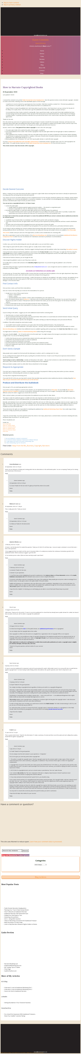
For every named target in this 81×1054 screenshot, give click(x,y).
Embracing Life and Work (11, 917)
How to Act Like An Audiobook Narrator (15, 991)
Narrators (46, 446)
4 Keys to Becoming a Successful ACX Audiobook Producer (20, 920)
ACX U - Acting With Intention (12, 919)
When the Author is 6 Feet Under (13, 922)
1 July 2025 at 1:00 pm (15, 748)
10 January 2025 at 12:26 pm (17, 682)
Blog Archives (40, 877)
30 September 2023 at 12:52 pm (18, 521)
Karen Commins (40, 39)
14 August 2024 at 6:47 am (12, 609)
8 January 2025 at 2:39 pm (12, 665)
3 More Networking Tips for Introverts (16, 443)
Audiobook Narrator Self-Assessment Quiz (16, 913)
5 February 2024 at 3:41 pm (17, 567)
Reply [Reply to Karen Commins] (11, 491)
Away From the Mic (19, 446)
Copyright (38, 446)
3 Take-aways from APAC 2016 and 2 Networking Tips (20, 441)
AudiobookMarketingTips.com (12, 965)
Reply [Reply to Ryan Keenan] (6, 672)
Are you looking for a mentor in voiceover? (16, 438)
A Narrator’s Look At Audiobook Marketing (16, 987)
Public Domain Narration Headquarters (15, 908)
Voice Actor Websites (22, 1052)
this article (20, 773)
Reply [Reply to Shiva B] (6, 616)
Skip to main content (11, 3)
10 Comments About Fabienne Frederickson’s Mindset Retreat (22, 440)
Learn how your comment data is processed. (46, 842)
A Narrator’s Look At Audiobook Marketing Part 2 (18, 989)
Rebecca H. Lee (14, 504)
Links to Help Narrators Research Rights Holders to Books (20, 924)
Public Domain (50, 703)
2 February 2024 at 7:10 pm (12, 544)
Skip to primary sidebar (12, 5)
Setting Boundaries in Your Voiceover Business (17, 1002)
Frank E (12, 730)
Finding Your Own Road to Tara (13, 915)
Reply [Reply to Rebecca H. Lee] (6, 511)
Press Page (7, 969)
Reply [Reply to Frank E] (6, 739)
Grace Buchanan (14, 464)
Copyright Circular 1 (41, 638)
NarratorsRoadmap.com (11, 964)
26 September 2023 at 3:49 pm (18, 483)
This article (13, 586)
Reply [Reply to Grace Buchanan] (6, 473)
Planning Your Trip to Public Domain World (16, 910)
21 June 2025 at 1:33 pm (11, 732)
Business (30, 446)
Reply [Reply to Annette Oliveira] (6, 558)
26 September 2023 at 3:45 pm (13, 467)
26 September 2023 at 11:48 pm (13, 506)
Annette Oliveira (14, 542)
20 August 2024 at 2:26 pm (17, 626)
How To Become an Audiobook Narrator (15, 912)
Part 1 (30, 987)
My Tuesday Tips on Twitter (12, 967)
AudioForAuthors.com (10, 971)
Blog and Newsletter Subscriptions (15, 855)
